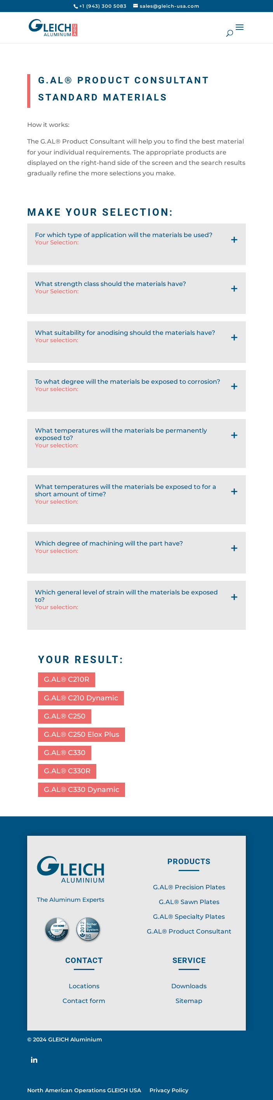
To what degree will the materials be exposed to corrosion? (136, 395)
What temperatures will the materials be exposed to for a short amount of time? (136, 503)
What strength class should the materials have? (136, 297)
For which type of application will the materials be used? (136, 248)
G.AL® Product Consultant (189, 931)
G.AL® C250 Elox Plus (81, 734)
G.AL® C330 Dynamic (81, 789)
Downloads (189, 986)
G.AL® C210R (66, 679)
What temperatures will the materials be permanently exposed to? (136, 447)
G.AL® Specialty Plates (189, 916)
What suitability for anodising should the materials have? (136, 346)
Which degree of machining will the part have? (136, 556)
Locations (84, 986)
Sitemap (189, 1001)
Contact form (84, 1001)
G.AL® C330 (64, 752)
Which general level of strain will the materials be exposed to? (136, 609)
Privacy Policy (169, 1091)
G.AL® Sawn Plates (189, 902)
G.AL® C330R (67, 771)
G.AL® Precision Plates (189, 887)
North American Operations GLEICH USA (84, 1091)
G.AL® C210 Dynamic (81, 698)
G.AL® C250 (64, 716)
